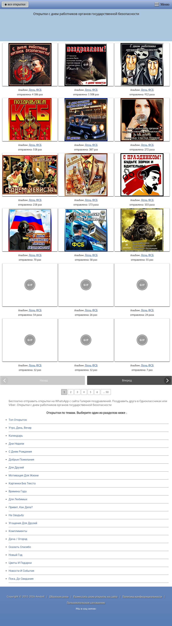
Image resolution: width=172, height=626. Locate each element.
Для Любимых (18, 499)
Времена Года (18, 491)
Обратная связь (59, 596)
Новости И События (21, 570)
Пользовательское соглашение (86, 602)
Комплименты (18, 531)
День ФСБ (35, 89)
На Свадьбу (16, 515)
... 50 (106, 392)
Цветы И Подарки (20, 563)
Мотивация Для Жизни (24, 475)
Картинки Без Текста (22, 483)
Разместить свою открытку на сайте (95, 596)
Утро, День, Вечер (20, 427)
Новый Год (15, 555)
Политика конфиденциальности (142, 596)
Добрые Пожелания (21, 459)
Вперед (127, 380)
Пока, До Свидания (21, 578)
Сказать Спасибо (20, 547)
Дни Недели (16, 443)
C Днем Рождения (20, 451)
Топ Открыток (18, 419)
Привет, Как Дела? (21, 507)
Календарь (16, 435)
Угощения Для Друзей (23, 523)
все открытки (15, 4)
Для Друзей (16, 467)
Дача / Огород (18, 539)
